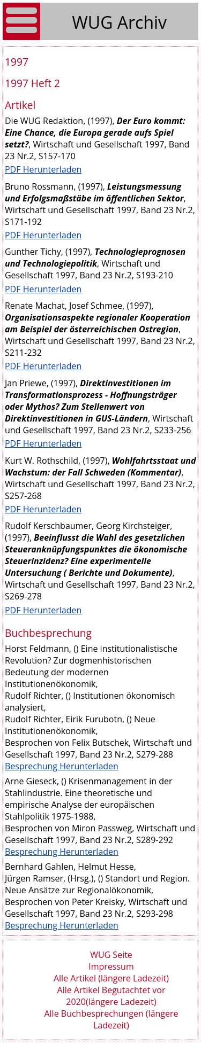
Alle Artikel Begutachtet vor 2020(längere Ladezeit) (111, 996)
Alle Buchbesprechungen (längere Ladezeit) (111, 1019)
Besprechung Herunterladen (61, 766)
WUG (94, 22)
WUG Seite (111, 955)
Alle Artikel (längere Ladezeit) (111, 978)
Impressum (110, 966)
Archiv (142, 22)
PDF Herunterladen (43, 169)
